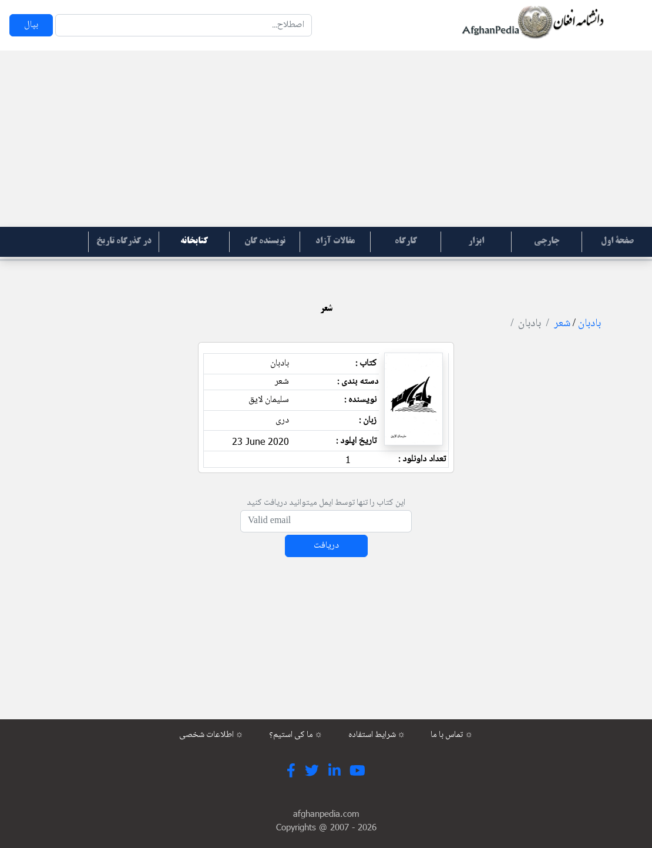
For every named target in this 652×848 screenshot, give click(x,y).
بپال (31, 25)
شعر (562, 323)
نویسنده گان (264, 241)
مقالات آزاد (335, 241)
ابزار (476, 241)
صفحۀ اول (617, 241)
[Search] (183, 25)
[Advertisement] (326, 138)
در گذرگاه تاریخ (124, 241)
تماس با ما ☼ (452, 735)
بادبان (589, 323)
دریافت (326, 546)
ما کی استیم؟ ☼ (296, 735)
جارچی (546, 241)
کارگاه (406, 241)
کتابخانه (194, 241)
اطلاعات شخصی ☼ (211, 735)
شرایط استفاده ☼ (377, 735)
